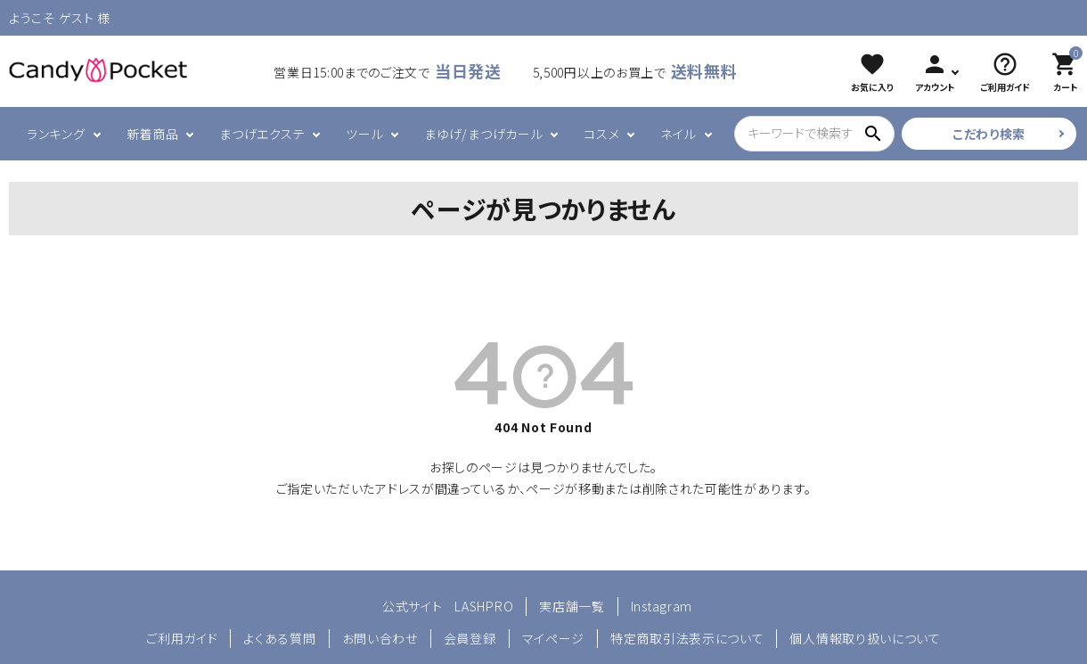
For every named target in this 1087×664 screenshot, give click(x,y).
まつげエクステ (262, 134)
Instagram (661, 606)
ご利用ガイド (181, 638)
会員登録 (470, 638)
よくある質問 (279, 638)
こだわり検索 (989, 134)
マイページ (553, 638)
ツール (364, 134)
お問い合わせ (380, 638)
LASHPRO (483, 606)
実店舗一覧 (572, 606)
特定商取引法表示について (687, 638)
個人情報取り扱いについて (864, 638)
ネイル (678, 134)
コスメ (601, 134)
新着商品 (153, 134)
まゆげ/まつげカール (483, 134)
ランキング (56, 134)
